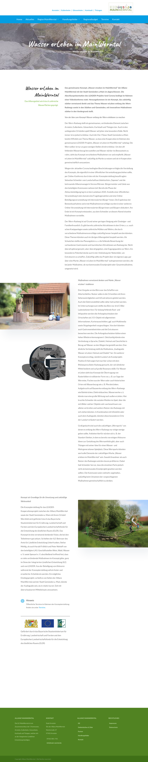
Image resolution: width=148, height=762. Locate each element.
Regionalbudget (90, 19)
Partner (80, 731)
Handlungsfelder (70, 19)
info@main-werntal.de (54, 743)
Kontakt (116, 19)
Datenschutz (113, 727)
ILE (78, 723)
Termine (105, 19)
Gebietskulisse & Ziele (85, 727)
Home (19, 19)
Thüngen (98, 10)
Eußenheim (65, 10)
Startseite (49, 51)
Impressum (112, 723)
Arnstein (55, 10)
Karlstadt (88, 10)
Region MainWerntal (47, 19)
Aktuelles (30, 19)
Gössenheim (78, 10)
